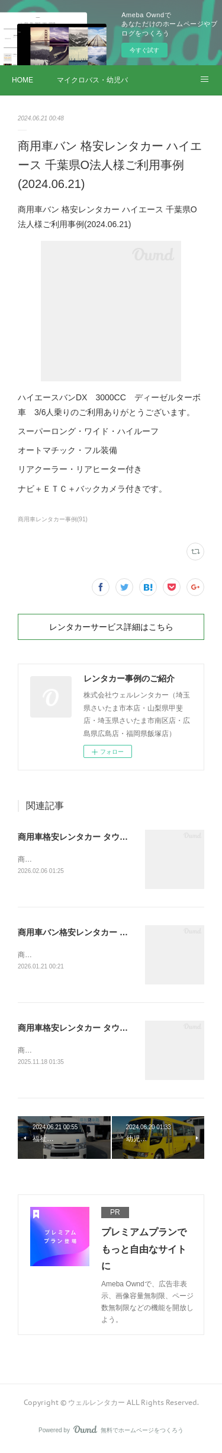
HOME (22, 80)
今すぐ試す (144, 50)
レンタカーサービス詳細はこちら (111, 627)
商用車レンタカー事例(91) (53, 519)
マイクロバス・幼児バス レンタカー (92, 80)
